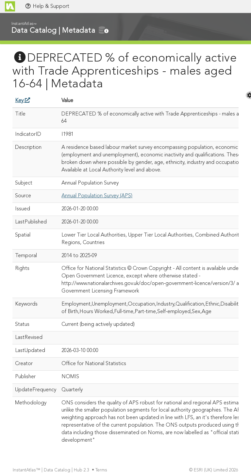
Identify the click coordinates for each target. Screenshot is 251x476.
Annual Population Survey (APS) (96, 196)
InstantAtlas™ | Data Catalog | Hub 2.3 (52, 470)
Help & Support (47, 6)
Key (22, 100)
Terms (102, 470)
